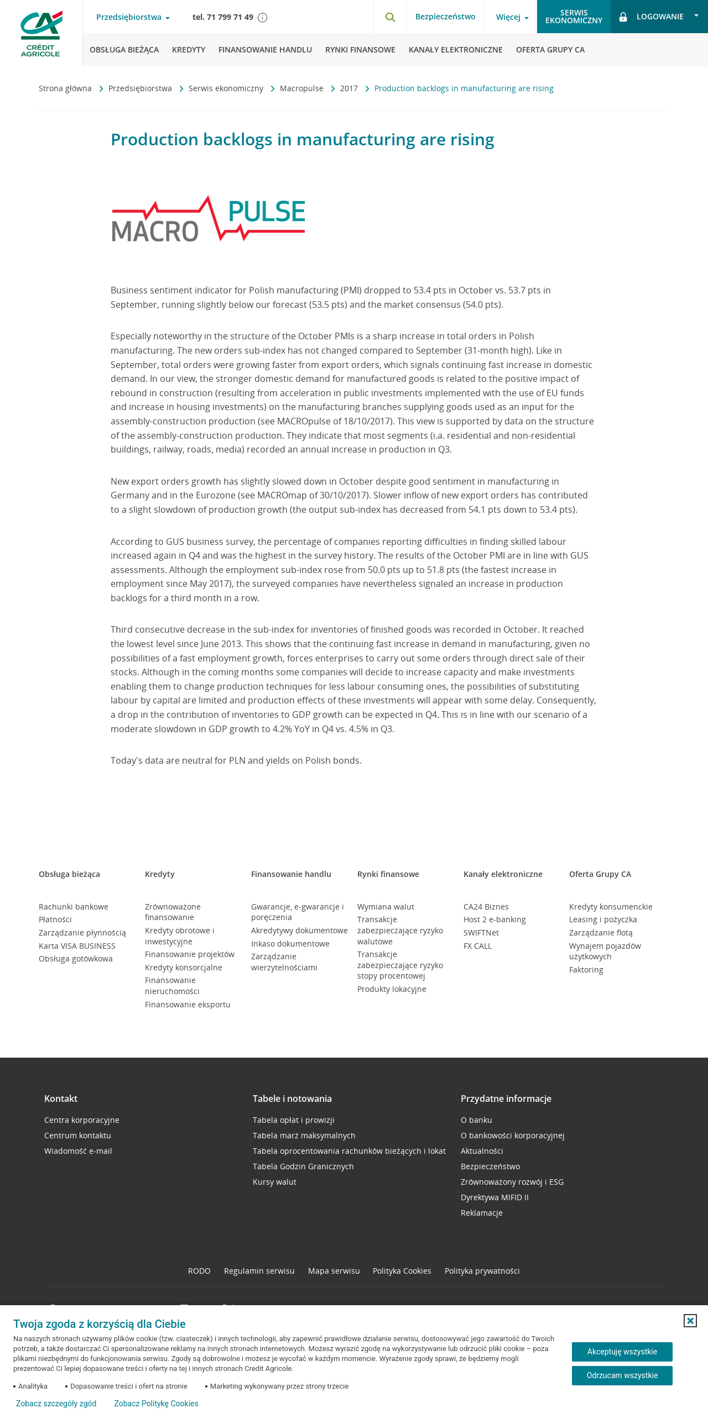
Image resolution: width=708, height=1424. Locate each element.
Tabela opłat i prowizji (294, 1120)
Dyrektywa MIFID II (495, 1197)
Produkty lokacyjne (391, 989)
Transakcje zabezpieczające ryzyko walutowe (400, 930)
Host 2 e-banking (495, 919)
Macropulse (303, 88)
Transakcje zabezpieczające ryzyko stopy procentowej (400, 965)
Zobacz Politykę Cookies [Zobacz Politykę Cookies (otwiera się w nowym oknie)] (156, 1403)
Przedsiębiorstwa (141, 88)
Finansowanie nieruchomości (172, 985)
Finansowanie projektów (190, 954)
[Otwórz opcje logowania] (659, 16)
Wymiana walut (385, 906)
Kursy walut (274, 1181)
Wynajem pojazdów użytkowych (605, 951)
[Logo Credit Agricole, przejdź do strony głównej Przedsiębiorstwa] (41, 33)
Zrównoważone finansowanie (173, 912)
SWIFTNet (481, 932)
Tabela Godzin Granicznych (303, 1166)
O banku (476, 1120)
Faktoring (586, 969)
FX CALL (478, 945)
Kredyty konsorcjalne (183, 967)
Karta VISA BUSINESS (77, 945)
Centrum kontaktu (77, 1135)
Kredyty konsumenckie (611, 906)
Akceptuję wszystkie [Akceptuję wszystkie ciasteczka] (622, 1351)
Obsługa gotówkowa (76, 958)
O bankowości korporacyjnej (513, 1135)
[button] (690, 1320)
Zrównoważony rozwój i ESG (512, 1181)
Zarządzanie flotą (601, 932)
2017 (350, 88)
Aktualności (482, 1150)
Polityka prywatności (482, 1270)
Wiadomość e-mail (78, 1150)
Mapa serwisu (334, 1270)
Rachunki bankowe (73, 906)
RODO (199, 1270)
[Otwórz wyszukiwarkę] (390, 16)
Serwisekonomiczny (573, 16)
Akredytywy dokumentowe (299, 930)
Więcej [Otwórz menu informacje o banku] (508, 17)
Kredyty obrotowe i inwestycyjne (180, 936)
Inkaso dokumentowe (290, 943)
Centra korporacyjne (81, 1120)
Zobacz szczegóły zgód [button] (56, 1403)
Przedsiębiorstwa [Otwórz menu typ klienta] (129, 17)
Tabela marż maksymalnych (304, 1135)
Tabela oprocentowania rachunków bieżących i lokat (349, 1150)
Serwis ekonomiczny (227, 88)
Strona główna (66, 88)
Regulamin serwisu (259, 1270)
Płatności (55, 919)
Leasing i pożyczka (603, 919)
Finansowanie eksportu (188, 1004)
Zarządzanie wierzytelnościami (284, 962)
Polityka (402, 1270)
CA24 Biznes (486, 906)
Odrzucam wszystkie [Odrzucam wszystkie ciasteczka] (622, 1375)
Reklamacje (482, 1212)
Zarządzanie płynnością (82, 932)
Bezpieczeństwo (445, 16)
